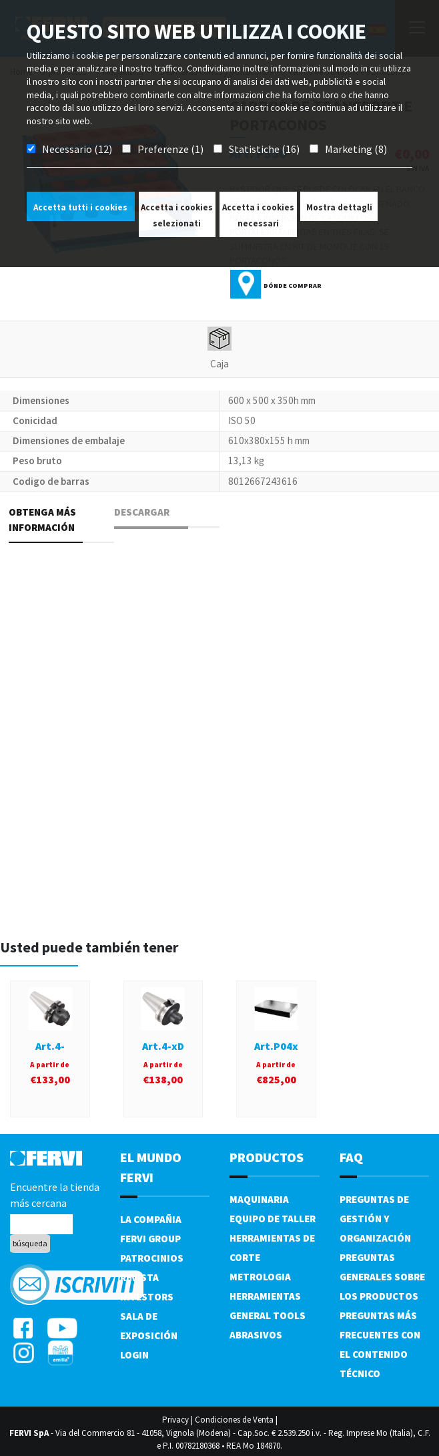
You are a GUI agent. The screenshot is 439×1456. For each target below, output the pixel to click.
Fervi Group (150, 1238)
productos (267, 1157)
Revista (139, 1277)
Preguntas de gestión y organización (375, 1218)
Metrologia (260, 1276)
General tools (268, 1315)
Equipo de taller (273, 1218)
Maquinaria (259, 1199)
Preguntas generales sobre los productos (382, 1276)
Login (134, 1354)
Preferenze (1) (170, 149)
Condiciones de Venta (234, 1419)
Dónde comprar (293, 285)
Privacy (175, 1419)
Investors (146, 1296)
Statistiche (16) (264, 149)
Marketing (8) (356, 149)
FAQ (351, 1157)
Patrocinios (151, 1258)
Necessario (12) (77, 149)
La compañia (150, 1219)
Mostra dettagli (339, 207)
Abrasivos (256, 1334)
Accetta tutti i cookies (80, 207)
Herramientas (265, 1296)
